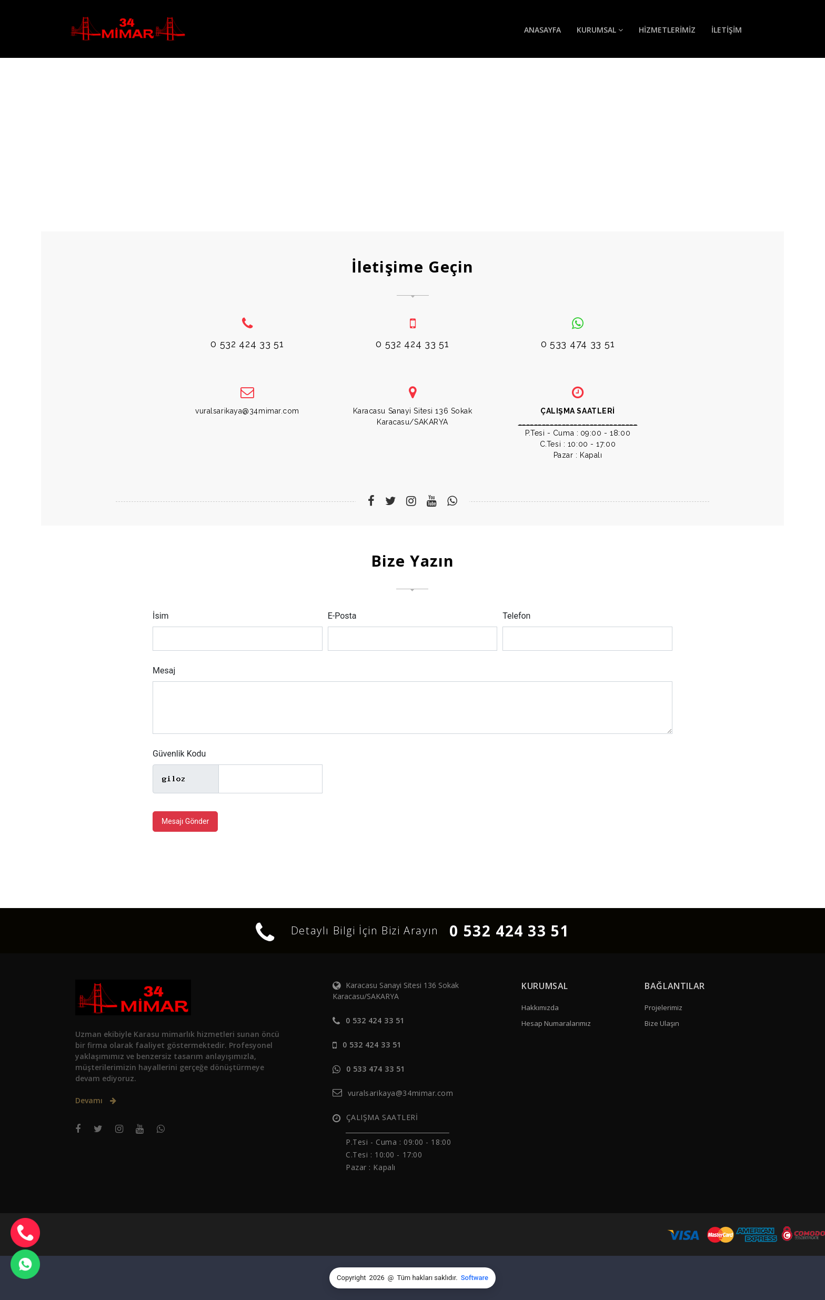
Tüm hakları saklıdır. (427, 1278)
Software (474, 1278)
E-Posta (342, 616)
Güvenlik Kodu (179, 754)
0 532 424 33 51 (509, 931)
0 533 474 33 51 (375, 1069)
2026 (377, 1278)
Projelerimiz (663, 1007)
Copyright (351, 1278)
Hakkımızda (540, 1007)
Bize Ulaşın (662, 1023)
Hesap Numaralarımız (556, 1023)
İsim (161, 616)
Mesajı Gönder (185, 821)
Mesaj (164, 671)
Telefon (516, 616)
